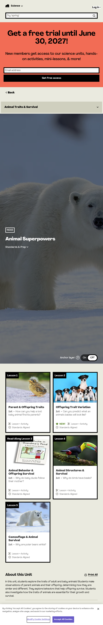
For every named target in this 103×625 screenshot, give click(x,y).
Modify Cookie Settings (38, 621)
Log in (96, 7)
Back (10, 92)
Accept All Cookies (63, 621)
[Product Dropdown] (17, 6)
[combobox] (51, 16)
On (84, 358)
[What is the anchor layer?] (77, 358)
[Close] (98, 610)
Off (92, 358)
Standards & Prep (15, 247)
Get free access (51, 78)
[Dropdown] (51, 107)
